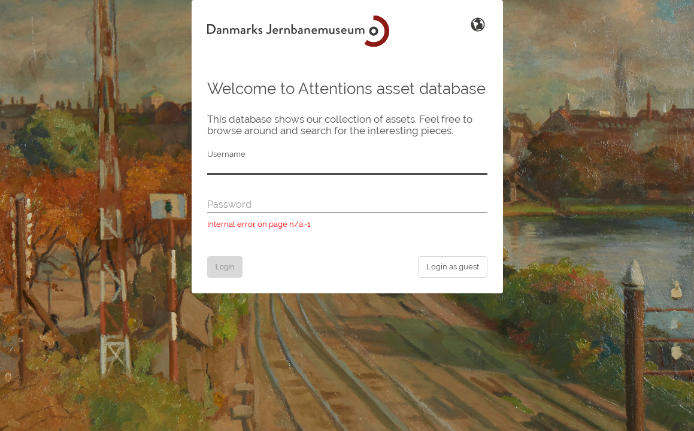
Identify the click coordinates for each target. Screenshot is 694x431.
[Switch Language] (477, 23)
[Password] (347, 205)
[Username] (347, 167)
